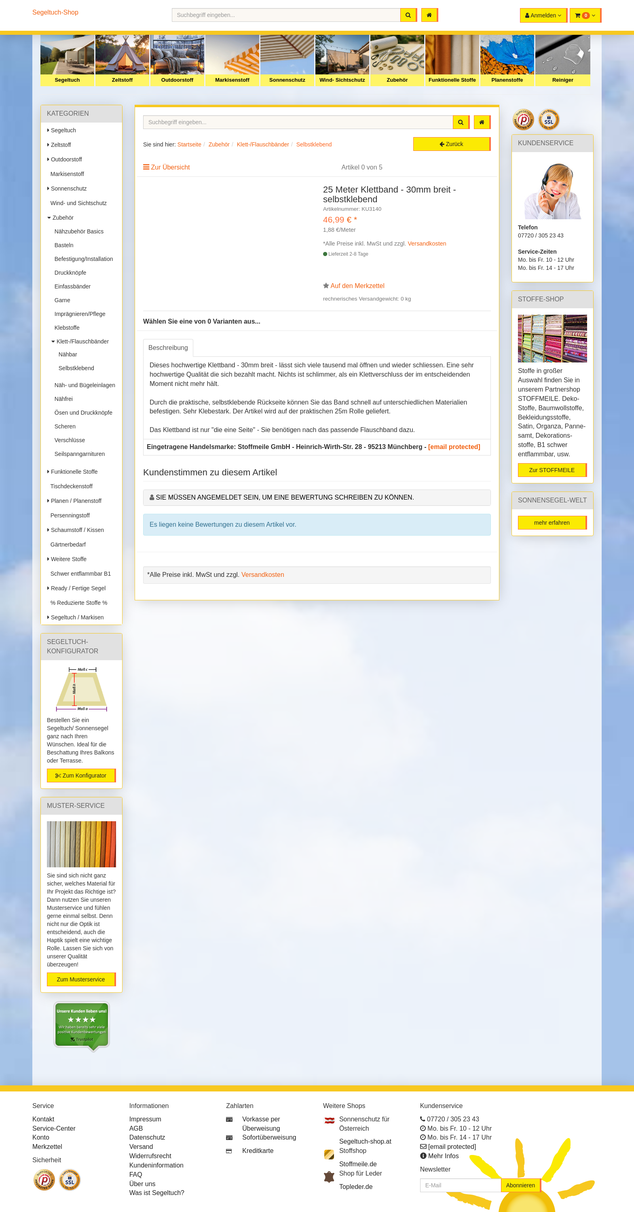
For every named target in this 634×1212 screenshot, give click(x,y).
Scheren (63, 426)
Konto (40, 1137)
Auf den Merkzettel (358, 285)
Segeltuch (67, 80)
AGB (136, 1128)
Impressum (145, 1119)
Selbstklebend (74, 368)
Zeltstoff (122, 80)
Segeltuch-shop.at (365, 1141)
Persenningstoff (68, 515)
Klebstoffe (65, 327)
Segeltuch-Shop (55, 12)
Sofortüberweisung (269, 1137)
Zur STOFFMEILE (552, 470)
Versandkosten (427, 243)
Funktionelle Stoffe (452, 80)
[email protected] (454, 446)
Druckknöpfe (68, 272)
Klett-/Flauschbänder (80, 341)
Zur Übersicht (170, 167)
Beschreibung (168, 347)
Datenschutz (147, 1137)
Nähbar (66, 354)
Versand (141, 1146)
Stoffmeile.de (358, 1164)
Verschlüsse (68, 440)
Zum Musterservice (81, 979)
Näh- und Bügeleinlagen (83, 385)
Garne (60, 300)
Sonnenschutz (287, 80)
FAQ (135, 1174)
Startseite (189, 144)
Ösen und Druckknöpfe (81, 412)
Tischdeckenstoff (70, 486)
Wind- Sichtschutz (342, 80)
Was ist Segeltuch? (156, 1192)
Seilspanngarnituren (78, 454)
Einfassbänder (71, 286)
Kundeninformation (156, 1165)
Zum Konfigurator (80, 775)
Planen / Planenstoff (74, 501)
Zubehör (397, 80)
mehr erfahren (552, 522)
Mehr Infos (443, 1156)
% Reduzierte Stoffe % (77, 603)
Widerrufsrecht (150, 1156)
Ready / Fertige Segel (76, 588)
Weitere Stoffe (67, 559)
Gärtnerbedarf (66, 544)
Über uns (142, 1183)
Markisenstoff (232, 80)
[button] (586, 15)
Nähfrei (62, 399)
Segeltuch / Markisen (75, 617)
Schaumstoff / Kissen (75, 530)
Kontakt (43, 1119)
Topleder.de (356, 1186)
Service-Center (54, 1128)
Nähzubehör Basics (77, 231)
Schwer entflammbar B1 (79, 573)
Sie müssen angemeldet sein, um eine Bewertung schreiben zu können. (285, 497)
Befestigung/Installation (82, 259)
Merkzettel (47, 1146)
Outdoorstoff (177, 80)
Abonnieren (520, 1185)
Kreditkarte (257, 1150)
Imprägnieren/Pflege (78, 314)
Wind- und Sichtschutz (77, 203)
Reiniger (562, 80)
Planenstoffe (507, 80)
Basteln (62, 245)
